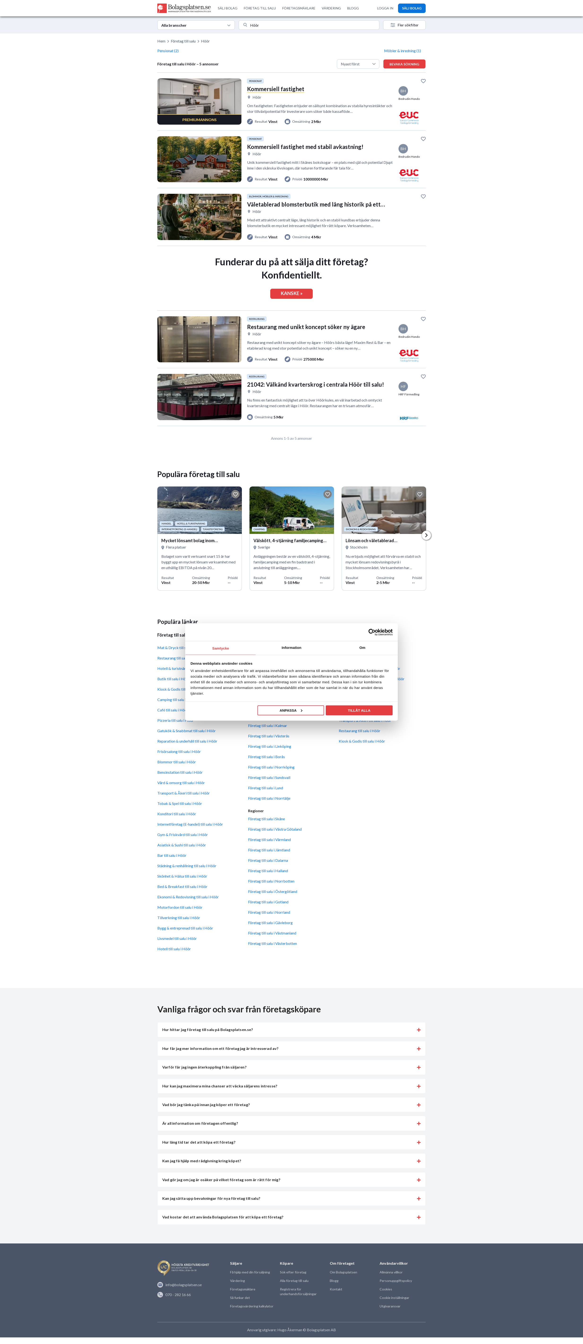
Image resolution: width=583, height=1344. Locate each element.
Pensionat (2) (168, 50)
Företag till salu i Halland (268, 877)
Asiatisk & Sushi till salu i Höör (181, 852)
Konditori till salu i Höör (176, 820)
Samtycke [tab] (220, 648)
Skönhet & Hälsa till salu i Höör (182, 883)
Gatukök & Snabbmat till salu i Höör (186, 737)
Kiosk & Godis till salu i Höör (362, 748)
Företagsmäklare (242, 1296)
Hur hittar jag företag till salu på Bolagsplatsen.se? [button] (207, 1036)
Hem (161, 41)
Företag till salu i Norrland (269, 919)
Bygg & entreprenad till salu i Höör (185, 935)
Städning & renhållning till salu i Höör (186, 872)
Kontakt (336, 1296)
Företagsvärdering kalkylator (251, 1313)
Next (426, 541)
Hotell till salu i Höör (174, 955)
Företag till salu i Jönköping (270, 722)
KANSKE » (292, 296)
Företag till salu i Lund (265, 794)
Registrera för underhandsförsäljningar (298, 1298)
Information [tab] (291, 648)
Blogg (334, 1287)
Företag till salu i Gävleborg (270, 929)
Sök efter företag (292, 1279)
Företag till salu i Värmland (269, 846)
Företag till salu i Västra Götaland (275, 836)
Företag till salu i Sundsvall (269, 784)
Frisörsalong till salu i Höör (179, 758)
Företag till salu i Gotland (268, 908)
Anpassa (290, 710)
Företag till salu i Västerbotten (272, 950)
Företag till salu (183, 41)
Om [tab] (362, 648)
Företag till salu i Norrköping (271, 774)
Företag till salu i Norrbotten (271, 888)
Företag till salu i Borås (266, 763)
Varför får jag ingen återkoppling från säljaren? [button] (204, 1074)
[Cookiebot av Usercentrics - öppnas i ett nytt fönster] (372, 632)
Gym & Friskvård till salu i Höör (182, 841)
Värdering (237, 1287)
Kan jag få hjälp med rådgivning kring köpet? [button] (201, 1167)
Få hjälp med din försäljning (249, 1279)
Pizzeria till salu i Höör (175, 727)
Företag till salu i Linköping (269, 753)
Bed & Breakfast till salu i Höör (182, 893)
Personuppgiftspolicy (395, 1287)
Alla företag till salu (294, 1287)
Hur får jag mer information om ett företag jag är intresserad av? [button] (220, 1055)
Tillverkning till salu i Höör (178, 924)
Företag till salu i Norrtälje (269, 805)
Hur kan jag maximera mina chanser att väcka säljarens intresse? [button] (219, 1092)
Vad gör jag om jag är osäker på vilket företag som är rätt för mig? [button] (221, 1186)
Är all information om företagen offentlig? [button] (200, 1130)
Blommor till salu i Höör (176, 768)
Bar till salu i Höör (171, 862)
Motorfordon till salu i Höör (179, 914)
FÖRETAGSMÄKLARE (298, 8)
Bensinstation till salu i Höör (180, 779)
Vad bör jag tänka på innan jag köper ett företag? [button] (206, 1111)
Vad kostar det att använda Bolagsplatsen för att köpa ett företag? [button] (223, 1223)
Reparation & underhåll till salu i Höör (187, 748)
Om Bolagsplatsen (343, 1279)
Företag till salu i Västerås (268, 742)
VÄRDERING (331, 8)
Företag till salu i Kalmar (267, 732)
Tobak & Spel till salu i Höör (179, 810)
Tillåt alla (359, 710)
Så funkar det (240, 1304)
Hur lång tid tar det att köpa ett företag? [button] (199, 1149)
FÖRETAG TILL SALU (260, 8)
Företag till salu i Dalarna (268, 867)
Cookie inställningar (394, 1304)
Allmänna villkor (391, 1279)
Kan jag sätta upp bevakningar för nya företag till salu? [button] (211, 1205)
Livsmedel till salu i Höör (177, 945)
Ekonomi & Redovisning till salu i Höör (188, 903)
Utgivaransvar (390, 1313)
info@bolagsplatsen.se (179, 1291)
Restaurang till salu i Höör (359, 737)
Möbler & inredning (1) (402, 50)
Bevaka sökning (404, 64)
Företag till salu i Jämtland (269, 856)
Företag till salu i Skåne (266, 825)
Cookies (386, 1296)
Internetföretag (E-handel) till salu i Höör (190, 831)
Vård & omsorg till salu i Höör (181, 789)
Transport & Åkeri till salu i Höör (183, 800)
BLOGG (353, 8)
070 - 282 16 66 (174, 1301)
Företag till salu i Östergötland (272, 898)
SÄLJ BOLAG (227, 8)
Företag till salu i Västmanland (272, 940)
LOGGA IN (385, 8)
